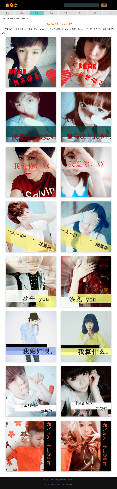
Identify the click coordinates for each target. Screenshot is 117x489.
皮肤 (95, 13)
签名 (65, 13)
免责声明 (62, 480)
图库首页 (11, 18)
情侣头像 (23, 18)
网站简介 (46, 480)
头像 (36, 13)
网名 (51, 13)
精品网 (52, 484)
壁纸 (22, 13)
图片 (7, 13)
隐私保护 (71, 480)
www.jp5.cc (61, 484)
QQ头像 (16, 18)
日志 (80, 13)
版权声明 (54, 480)
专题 (109, 13)
